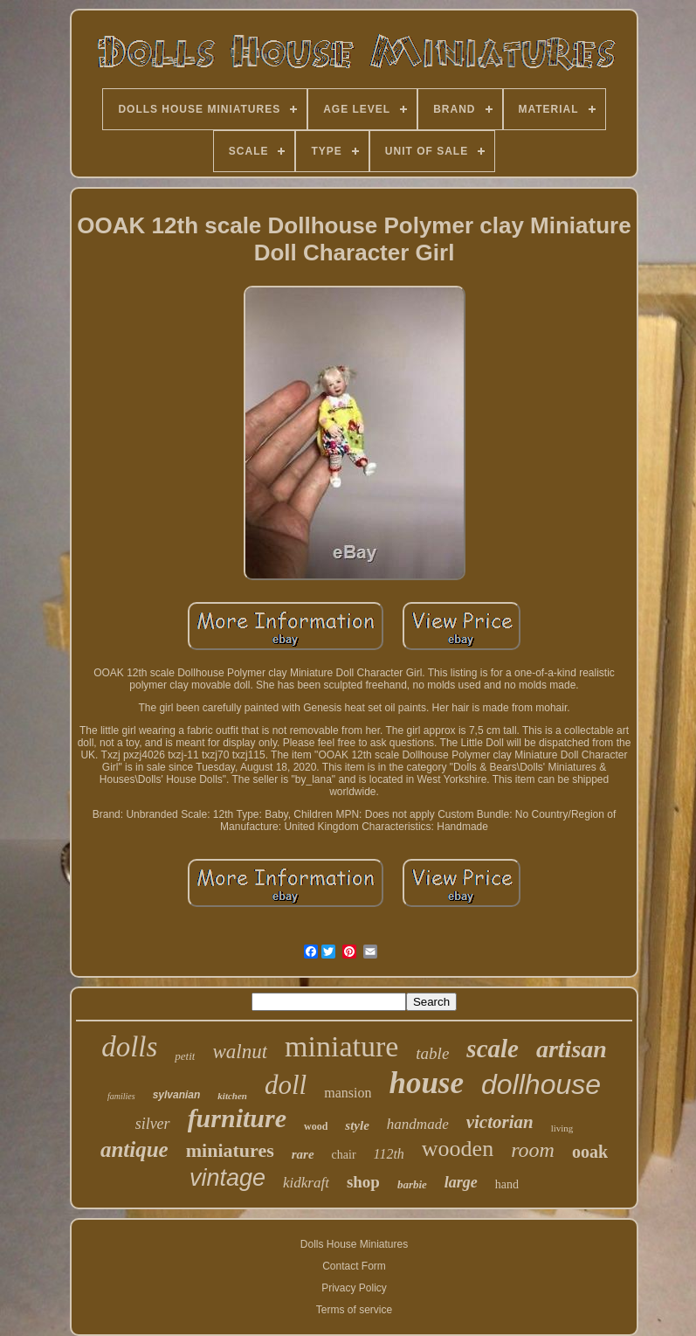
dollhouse (541, 1084)
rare (303, 1154)
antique (134, 1149)
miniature (341, 1046)
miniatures (230, 1150)
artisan (571, 1049)
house (426, 1083)
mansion (347, 1092)
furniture (237, 1118)
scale (492, 1049)
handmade (418, 1124)
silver (152, 1123)
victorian (500, 1121)
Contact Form (354, 1266)
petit (185, 1056)
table (432, 1053)
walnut (239, 1052)
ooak (590, 1151)
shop (363, 1182)
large (461, 1182)
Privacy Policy (354, 1288)
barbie (412, 1184)
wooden (457, 1148)
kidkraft (306, 1182)
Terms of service (354, 1310)
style (357, 1125)
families (121, 1096)
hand (507, 1184)
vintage (227, 1178)
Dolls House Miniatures (354, 1244)
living (562, 1128)
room (533, 1150)
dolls (129, 1047)
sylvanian (177, 1095)
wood (315, 1126)
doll (286, 1084)
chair (344, 1154)
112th (389, 1153)
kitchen (232, 1095)
